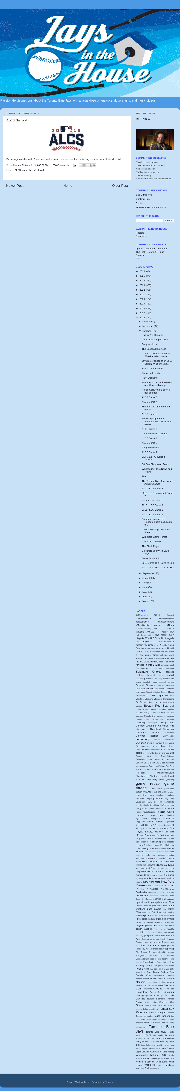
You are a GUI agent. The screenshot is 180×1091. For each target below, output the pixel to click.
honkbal (159, 808)
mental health (166, 858)
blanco (171, 692)
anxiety (170, 658)
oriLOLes (169, 902)
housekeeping (149, 812)
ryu (152, 969)
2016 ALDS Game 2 (152, 509)
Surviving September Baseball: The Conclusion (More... (157, 421)
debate (162, 746)
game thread (29, 170)
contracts (169, 739)
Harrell (167, 802)
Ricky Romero (142, 952)
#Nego (170, 625)
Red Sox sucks (150, 945)
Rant (146, 942)
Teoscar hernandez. (144, 1016)
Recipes (140, 203)
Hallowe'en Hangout (152, 335)
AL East (162, 648)
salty (172, 969)
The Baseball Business (154, 349)
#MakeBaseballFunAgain (148, 625)
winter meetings (152, 1058)
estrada (155, 763)
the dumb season (159, 1019)
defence (170, 746)
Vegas (144, 1048)
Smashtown (142, 992)
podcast (148, 926)
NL (163, 886)
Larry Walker (141, 838)
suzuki (160, 1005)
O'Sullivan (169, 889)
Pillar (161, 915)
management (160, 848)
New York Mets (151, 882)
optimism (159, 902)
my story (139, 878)
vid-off (165, 1048)
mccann (160, 852)
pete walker (168, 912)
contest (157, 739)
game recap (148, 783)
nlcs (167, 885)
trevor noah (147, 1042)
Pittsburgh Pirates (165, 919)
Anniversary (149, 658)
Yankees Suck (142, 1068)
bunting (171, 709)
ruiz (146, 965)
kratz (172, 832)
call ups (170, 713)
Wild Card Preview (151, 541)
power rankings (144, 929)
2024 (143, 280)
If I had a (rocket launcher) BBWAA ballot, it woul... (156, 355)
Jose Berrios (163, 825)
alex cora (165, 652)
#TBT (156, 628)
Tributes (155, 1042)
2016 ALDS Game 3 (152, 488)
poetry (156, 925)
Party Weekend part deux (155, 433)
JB (165, 822)
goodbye (160, 795)
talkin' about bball (150, 1009)
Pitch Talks (141, 919)
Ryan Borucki (142, 969)
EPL (149, 763)
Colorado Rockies (147, 735)
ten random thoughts (154, 1012)
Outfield (139, 906)
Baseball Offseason (145, 685)
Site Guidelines (144, 194)
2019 (143, 303)
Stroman (140, 1005)
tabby (166, 1005)
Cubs (165, 743)
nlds (172, 885)
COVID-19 (141, 743)
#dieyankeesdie (143, 618)
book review (168, 702)
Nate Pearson (150, 878)
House (138, 812)
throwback (155, 1023)
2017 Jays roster (157, 635)
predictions (141, 932)
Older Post (120, 185)
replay (161, 949)
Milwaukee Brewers (145, 865)
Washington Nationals (148, 1055)
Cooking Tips (143, 199)
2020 (143, 299)
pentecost (146, 912)
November (148, 326)
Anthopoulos (160, 658)
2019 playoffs (143, 641)
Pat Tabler (168, 909)
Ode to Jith (169, 892)
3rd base (167, 642)
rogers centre (168, 959)
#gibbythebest (142, 622)
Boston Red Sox (156, 705)
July (144, 582)
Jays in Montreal (154, 821)
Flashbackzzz (142, 776)
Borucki (139, 706)
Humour (140, 815)
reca (138, 945)
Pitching (151, 919)
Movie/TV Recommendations (151, 207)
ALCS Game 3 (149, 414)
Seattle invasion (157, 978)
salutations (140, 972)
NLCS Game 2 (149, 429)
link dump (156, 842)
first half (170, 769)
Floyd (152, 776)
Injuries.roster (141, 819)
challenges (152, 723)
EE (145, 763)
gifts (159, 792)
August (146, 578)
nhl (160, 886)
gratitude (158, 798)
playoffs (41, 170)
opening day (159, 899)
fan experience (142, 766)
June (145, 587)
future (161, 779)
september (152, 982)
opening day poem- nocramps (151, 248)
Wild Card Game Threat (154, 537)
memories (151, 858)
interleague (153, 819)
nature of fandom (166, 878)
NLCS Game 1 (149, 438)
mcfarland (170, 852)
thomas (171, 1019)
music (171, 875)
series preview (167, 982)
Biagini (149, 692)
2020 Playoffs (157, 642)
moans (159, 871)
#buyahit (170, 615)
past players (154, 909)
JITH (138, 825)
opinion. (170, 899)
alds (149, 651)
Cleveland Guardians (162, 729)
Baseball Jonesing (154, 679)
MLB (150, 868)
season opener (142, 979)
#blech (157, 615)
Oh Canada (146, 899)
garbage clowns (143, 792)
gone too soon (145, 795)
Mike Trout (164, 861)
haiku (149, 802)
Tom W (164, 1023)
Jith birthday (146, 825)
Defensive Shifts (143, 750)
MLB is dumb (159, 868)
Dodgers (139, 756)
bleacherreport (142, 695)
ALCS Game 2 (149, 443)
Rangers (139, 942)
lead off (166, 838)
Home (67, 185)
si (173, 985)
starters (170, 999)
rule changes (155, 965)
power (171, 926)
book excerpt (155, 702)
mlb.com (170, 868)
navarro (139, 882)
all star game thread (147, 655)
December (148, 321)
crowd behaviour (154, 743)
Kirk (166, 832)
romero (139, 962)
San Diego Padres (157, 972)
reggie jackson (167, 945)
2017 (143, 313)
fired (164, 769)
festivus (150, 769)
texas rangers (162, 1016)
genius (154, 792)
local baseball (168, 842)
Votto (165, 1052)
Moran (152, 875)
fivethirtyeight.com (165, 773)
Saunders (158, 975)
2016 (143, 317)
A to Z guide (160, 645)
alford (171, 652)
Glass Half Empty (151, 373)
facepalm (170, 763)
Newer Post (14, 185)
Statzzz (163, 1002)
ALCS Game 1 (149, 452)
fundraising (151, 779)
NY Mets (140, 889)
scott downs (168, 975)
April (145, 596)
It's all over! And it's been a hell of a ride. (156, 391)
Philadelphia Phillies (147, 915)
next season (153, 886)
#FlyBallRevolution (166, 618)
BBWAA (162, 689)
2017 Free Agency (159, 632)
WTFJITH (149, 1065)
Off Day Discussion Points (155, 464)
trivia (162, 1042)
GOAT (171, 792)
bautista (154, 688)
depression (155, 750)
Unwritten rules (162, 1045)
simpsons (148, 989)
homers (152, 808)
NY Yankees (152, 889)
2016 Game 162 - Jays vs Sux (158, 563)
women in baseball (145, 1062)
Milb (172, 862)
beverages (140, 692)
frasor (158, 776)
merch (138, 862)
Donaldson (141, 759)
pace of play (150, 906)
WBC (164, 1055)
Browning (146, 709)
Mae (162, 845)
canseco (170, 716)
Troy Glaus (169, 1042)
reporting (169, 949)
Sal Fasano (163, 969)
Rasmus (165, 942)
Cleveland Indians (147, 732)
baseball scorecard (165, 685)
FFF (156, 769)
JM (137, 258)
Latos (150, 838)
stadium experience (156, 999)
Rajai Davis (146, 939)
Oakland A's (142, 892)
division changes (162, 753)
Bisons (164, 692)
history (150, 805)
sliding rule (169, 989)
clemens (144, 729)
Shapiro (168, 985)
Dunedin (139, 763)
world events (161, 1062)
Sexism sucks (157, 985)
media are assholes (155, 855)
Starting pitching (143, 1002)
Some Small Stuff (151, 558)
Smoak (153, 992)
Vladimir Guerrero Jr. (152, 1052)
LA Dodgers (162, 835)
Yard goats (154, 1068)
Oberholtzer (154, 892)
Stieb (171, 1002)
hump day (156, 815)
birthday (156, 692)
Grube (138, 802)
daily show (152, 746)
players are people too (164, 922)
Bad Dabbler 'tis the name (150, 668)
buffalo (153, 709)
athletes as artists (166, 662)
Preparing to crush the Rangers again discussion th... (157, 522)
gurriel (144, 802)
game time (169, 789)
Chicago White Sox (146, 725)
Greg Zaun (169, 798)
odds (162, 892)
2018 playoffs (167, 638)
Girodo (164, 792)
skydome (157, 989)
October (147, 331)
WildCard (140, 1058)
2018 (143, 308)
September (148, 573)
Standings (141, 236)
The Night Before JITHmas (150, 252)
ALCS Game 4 (149, 402)
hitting (157, 805)
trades (158, 1038)
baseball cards (155, 675)
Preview (150, 932)
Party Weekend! (150, 447)
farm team (153, 766)
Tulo (138, 1045)
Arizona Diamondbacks (147, 662)
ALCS (18, 170)
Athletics (140, 665)
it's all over (164, 818)
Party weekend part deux (155, 339)
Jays (143, 822)
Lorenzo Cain (141, 845)
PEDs (138, 912)
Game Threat (155, 788)
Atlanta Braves (152, 665)
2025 (143, 276)
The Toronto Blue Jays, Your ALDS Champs (157, 482)
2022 (143, 289)
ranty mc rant (155, 942)
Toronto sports (142, 1038)
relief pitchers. (152, 949)
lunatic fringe (154, 845)
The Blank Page (150, 546)
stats (155, 1002)
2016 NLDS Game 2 (152, 500)
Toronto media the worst (161, 1035)
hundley (170, 815)
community (143, 739)
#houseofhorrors (166, 622)
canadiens (161, 716)
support (153, 1005)
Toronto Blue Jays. (156, 1032)
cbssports (170, 719)
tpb (152, 1038)
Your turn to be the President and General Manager (157, 383)
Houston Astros (165, 811)
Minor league (141, 868)
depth (163, 749)
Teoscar (170, 1013)
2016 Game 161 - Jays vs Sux (158, 567)
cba (161, 719)
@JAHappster (142, 615)
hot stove (169, 808)
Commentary (168, 736)
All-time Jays (167, 655)
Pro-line (159, 932)
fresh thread (168, 776)
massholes (150, 852)
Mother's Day (161, 875)
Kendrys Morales (154, 832)
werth (171, 1055)
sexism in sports (143, 985)
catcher (139, 719)
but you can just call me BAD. (150, 713)
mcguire (139, 855)
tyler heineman (148, 1045)
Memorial (140, 858)
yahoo (160, 1065)
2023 (143, 285)
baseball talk (142, 688)
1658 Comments (60, 165)
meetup (170, 855)
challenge (141, 722)
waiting (171, 1052)
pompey (164, 926)
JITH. (155, 825)
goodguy (170, 795)
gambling (170, 779)
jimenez (170, 822)
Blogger (109, 1082)
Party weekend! (150, 344)
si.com (139, 989)
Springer (148, 995)
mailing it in (147, 848)
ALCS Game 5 (149, 397)
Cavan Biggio (151, 719)
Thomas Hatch (142, 1023)
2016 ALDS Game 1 (152, 514)
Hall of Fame (158, 802)
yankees (170, 1065)
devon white (148, 753)
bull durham (162, 709)
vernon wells (154, 1048)
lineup (149, 842)
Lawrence (158, 838)
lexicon (143, 842)
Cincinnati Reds (166, 726)
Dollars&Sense (167, 756)
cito (137, 729)
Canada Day (149, 716)
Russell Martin (168, 965)
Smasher (140, 255)
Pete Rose (157, 912)
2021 (143, 294)
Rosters (140, 232)
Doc (172, 753)
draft (150, 759)
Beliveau (170, 689)
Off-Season (142, 895)
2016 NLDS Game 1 (152, 505)
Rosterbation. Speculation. (156, 962)
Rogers (158, 959)
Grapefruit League (144, 798)
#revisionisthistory (143, 628)
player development (144, 922)
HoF (162, 805)
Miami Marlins (149, 861)
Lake (172, 835)
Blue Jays (156, 695)
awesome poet (167, 665)
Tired (144, 476)
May (144, 592)
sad (155, 969)
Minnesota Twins (165, 865)
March (146, 601)
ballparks (170, 668)
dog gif (152, 756)
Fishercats (140, 773)
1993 (148, 632)
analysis (140, 658)
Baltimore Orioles (148, 671)
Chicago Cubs (166, 722)
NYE (162, 889)
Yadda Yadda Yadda (152, 368)
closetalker (169, 732)
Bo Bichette (142, 702)
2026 (143, 271)
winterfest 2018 (167, 1058)
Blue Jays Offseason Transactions (159, 699)
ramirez (156, 939)
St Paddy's (159, 995)
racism (157, 936)
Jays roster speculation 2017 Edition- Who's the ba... (157, 362)
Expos (162, 763)
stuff (147, 1005)
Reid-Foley (140, 949)
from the (140, 779)
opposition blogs (145, 902)
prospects (149, 935)
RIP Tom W (143, 119)
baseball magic (150, 682)
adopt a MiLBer (151, 648)
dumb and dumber (164, 759)
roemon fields (148, 959)
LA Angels (149, 835)
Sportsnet (162, 992)
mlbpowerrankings (144, 871)
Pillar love (169, 915)
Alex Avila (156, 652)
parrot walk (162, 906)
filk (160, 769)
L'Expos (139, 835)
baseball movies (166, 682)
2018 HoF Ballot (152, 638)
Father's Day (163, 766)
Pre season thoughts (164, 929)
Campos (139, 716)
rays (172, 942)
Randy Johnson (167, 939)
